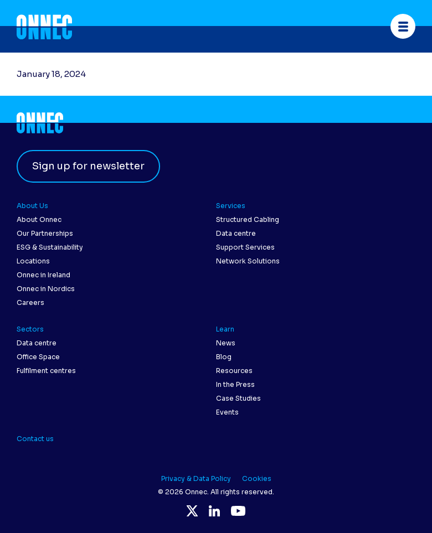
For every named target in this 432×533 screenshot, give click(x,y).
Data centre (236, 233)
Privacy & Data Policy (196, 478)
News (225, 343)
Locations (33, 261)
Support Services (245, 247)
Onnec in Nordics (46, 288)
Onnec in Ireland (43, 275)
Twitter (192, 510)
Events (227, 412)
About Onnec (39, 219)
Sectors (30, 329)
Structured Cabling (247, 219)
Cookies (256, 478)
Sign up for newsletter (88, 166)
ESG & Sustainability (50, 247)
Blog (224, 357)
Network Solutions (248, 261)
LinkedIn (214, 510)
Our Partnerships (45, 233)
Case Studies (238, 398)
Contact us (35, 438)
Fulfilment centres (46, 370)
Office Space (38, 357)
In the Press (235, 384)
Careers (30, 302)
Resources (234, 370)
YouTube (238, 510)
